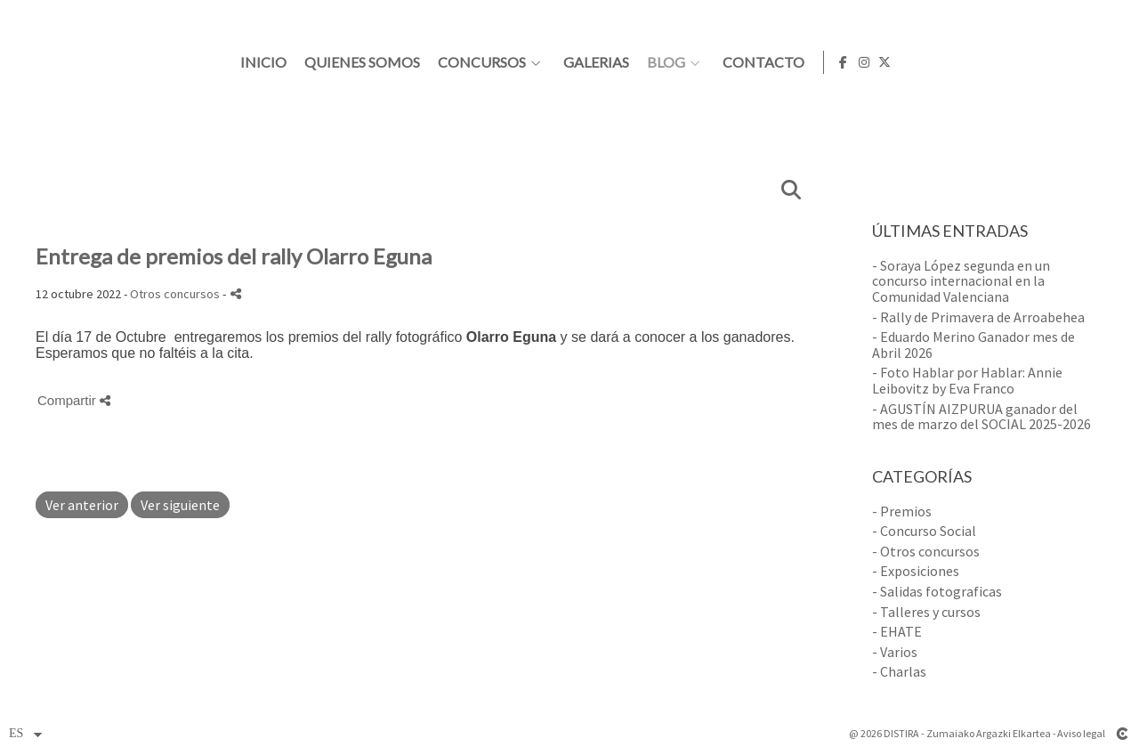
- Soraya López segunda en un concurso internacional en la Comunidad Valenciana (961, 280)
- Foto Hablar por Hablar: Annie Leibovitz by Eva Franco (967, 380)
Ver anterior (81, 505)
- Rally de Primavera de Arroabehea (978, 317)
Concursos (705, 62)
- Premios (902, 511)
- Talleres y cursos (926, 612)
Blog (889, 62)
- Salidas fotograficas (937, 591)
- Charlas (899, 671)
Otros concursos (175, 294)
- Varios (894, 652)
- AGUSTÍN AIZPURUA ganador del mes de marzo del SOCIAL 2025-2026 (981, 417)
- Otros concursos (926, 551)
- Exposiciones (915, 571)
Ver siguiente (180, 505)
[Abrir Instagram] (1091, 62)
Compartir (73, 400)
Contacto (987, 62)
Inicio (487, 62)
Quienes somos (585, 62)
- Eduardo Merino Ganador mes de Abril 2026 (973, 344)
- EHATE (897, 631)
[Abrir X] (1111, 62)
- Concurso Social (924, 531)
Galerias (819, 62)
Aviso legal (1081, 733)
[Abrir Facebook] (1070, 62)
